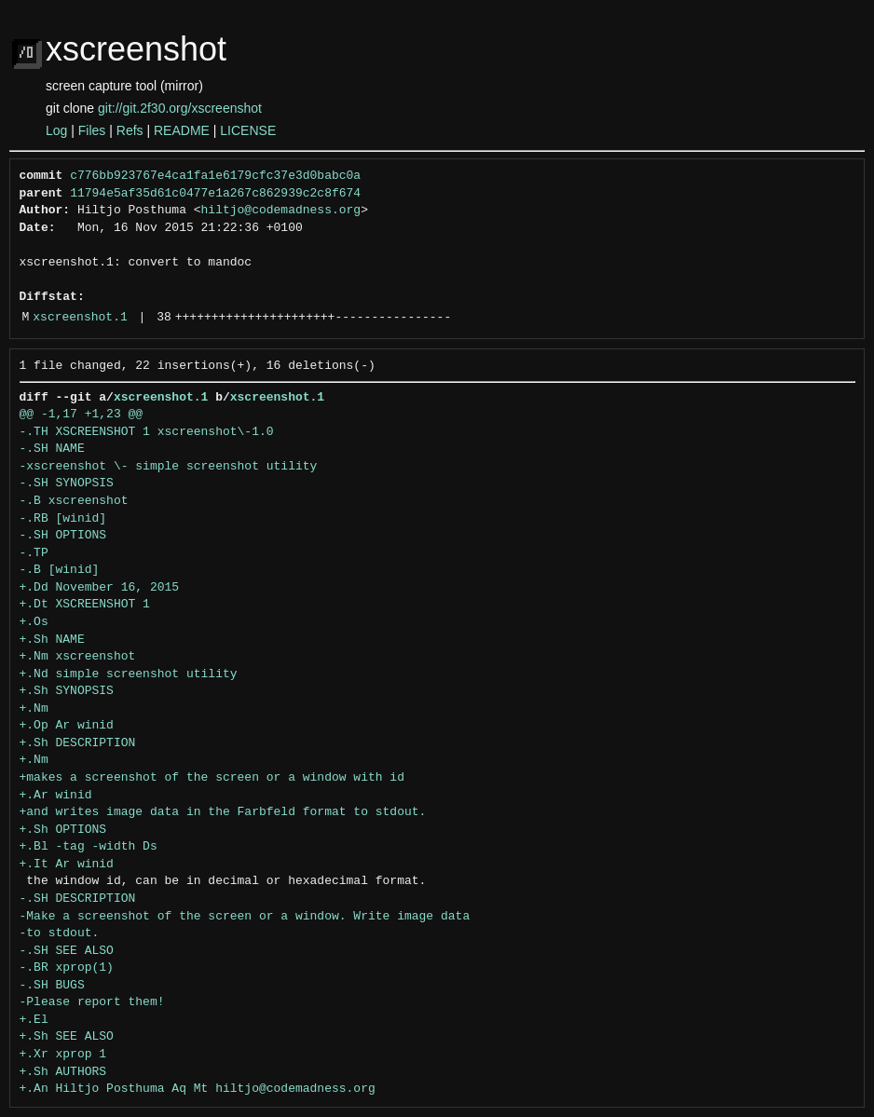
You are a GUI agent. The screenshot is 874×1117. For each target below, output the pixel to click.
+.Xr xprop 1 (63, 1054)
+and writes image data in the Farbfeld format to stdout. (223, 812)
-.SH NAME (52, 449)
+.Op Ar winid (67, 725)
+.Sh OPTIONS (63, 830)
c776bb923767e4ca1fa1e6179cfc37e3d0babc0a (215, 176)
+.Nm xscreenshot (78, 656)
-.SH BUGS (52, 985)
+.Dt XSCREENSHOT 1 (85, 604)
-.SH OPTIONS (63, 535)
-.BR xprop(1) (67, 968)
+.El (34, 1020)
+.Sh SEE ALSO (67, 1036)
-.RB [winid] (63, 519)
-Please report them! (92, 1002)
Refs (129, 130)
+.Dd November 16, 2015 (100, 587)
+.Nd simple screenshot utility (129, 674)
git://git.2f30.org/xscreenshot (180, 108)
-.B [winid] (60, 570)
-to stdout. (60, 933)
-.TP (34, 553)
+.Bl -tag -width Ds (88, 846)
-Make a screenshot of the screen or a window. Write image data (245, 916)
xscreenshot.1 (80, 317)
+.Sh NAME (52, 640)
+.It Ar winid (67, 864)
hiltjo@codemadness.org (281, 210)
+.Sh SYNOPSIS (67, 691)
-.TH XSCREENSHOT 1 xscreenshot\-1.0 (147, 432)
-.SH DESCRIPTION (78, 899)
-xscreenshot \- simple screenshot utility (169, 466)
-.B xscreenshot (74, 501)
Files (92, 130)
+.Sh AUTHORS (63, 1072)
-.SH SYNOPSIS (67, 483)
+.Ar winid (56, 795)
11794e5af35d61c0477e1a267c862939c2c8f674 (215, 193)
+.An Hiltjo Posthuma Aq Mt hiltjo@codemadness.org (198, 1089)
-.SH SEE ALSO (67, 951)
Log (56, 130)
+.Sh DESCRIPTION (78, 743)
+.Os (34, 622)
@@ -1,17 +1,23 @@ (81, 414)
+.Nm (34, 709)
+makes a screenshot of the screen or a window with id (212, 778)
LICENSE (248, 130)
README (182, 130)
